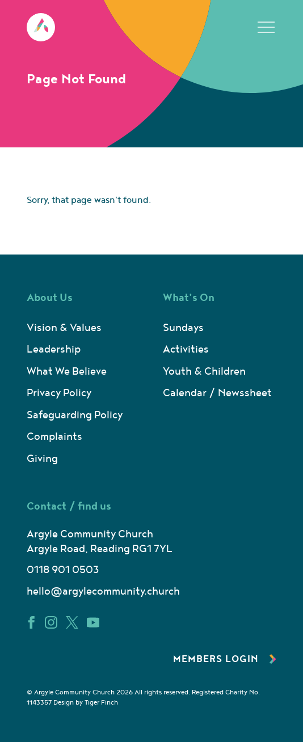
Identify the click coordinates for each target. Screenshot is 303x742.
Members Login (224, 659)
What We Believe (67, 371)
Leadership (54, 349)
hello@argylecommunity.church (103, 591)
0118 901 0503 (63, 569)
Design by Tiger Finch (85, 702)
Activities (186, 349)
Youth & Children (204, 371)
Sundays (183, 327)
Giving (42, 458)
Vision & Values (64, 327)
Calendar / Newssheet (217, 393)
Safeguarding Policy (75, 415)
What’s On (188, 297)
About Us (50, 297)
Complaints (54, 436)
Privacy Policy (59, 393)
